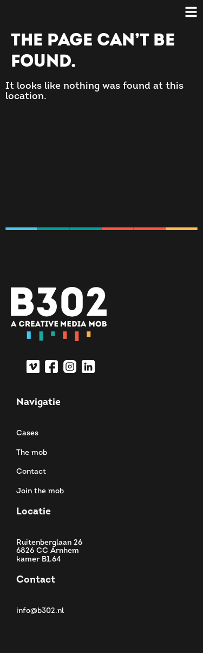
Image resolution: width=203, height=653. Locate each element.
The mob (31, 453)
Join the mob (40, 491)
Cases (27, 433)
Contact (31, 472)
